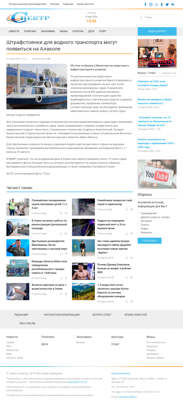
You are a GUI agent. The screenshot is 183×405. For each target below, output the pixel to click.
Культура (117, 337)
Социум (151, 350)
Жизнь (150, 337)
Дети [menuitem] (91, 31)
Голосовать (150, 240)
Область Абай (14, 357)
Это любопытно (155, 342)
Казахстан (12, 350)
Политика (47, 337)
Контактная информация (62, 314)
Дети (44, 344)
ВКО (8, 346)
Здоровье (152, 346)
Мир (9, 353)
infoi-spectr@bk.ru (128, 397)
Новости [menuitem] (14, 31)
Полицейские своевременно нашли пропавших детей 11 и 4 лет (49, 204)
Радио (143, 228)
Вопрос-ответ (102, 314)
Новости (12, 337)
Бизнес (80, 342)
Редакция (68, 4)
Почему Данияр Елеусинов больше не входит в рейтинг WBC (114, 268)
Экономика (84, 337)
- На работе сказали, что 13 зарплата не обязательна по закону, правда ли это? (155, 121)
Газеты (143, 224)
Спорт (115, 344)
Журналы (145, 232)
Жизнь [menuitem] (64, 31)
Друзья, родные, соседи (154, 217)
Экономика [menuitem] (48, 31)
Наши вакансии (120, 373)
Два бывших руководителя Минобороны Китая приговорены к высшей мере (49, 245)
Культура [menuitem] (77, 31)
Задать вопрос (157, 31)
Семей (10, 342)
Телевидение (147, 213)
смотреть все (167, 73)
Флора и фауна (155, 357)
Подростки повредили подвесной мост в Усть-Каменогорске (111, 224)
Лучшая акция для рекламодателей (27, 4)
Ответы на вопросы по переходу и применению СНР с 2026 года (156, 143)
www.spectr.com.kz (77, 382)
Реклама (54, 4)
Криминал (152, 353)
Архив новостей (85, 4)
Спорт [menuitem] (102, 31)
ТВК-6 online (27, 323)
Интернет (145, 220)
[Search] (157, 17)
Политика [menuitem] (30, 31)
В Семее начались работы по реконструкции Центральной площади (49, 224)
